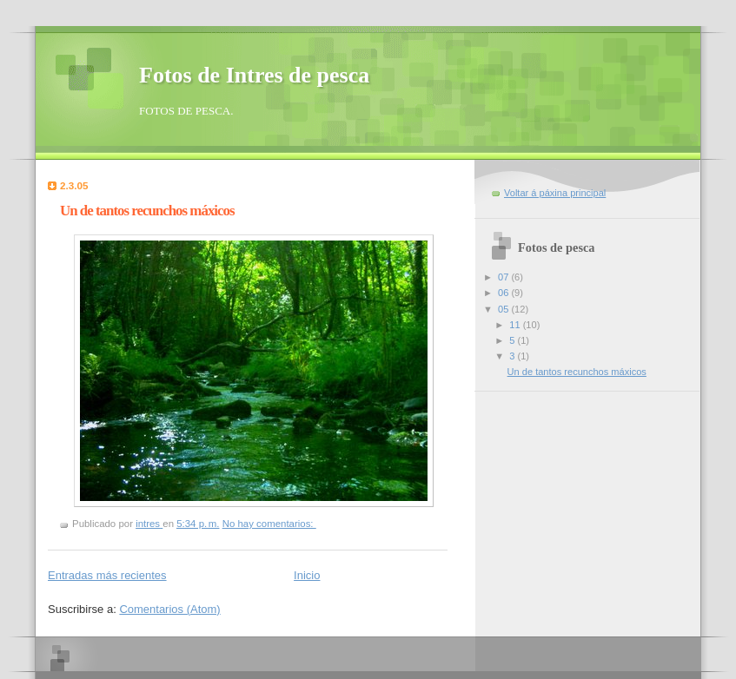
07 (504, 277)
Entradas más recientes (107, 575)
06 (504, 292)
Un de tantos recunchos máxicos (147, 210)
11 (515, 325)
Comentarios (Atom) (169, 609)
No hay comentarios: (269, 523)
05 (504, 309)
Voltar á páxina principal (555, 193)
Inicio (307, 575)
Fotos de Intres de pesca (254, 75)
